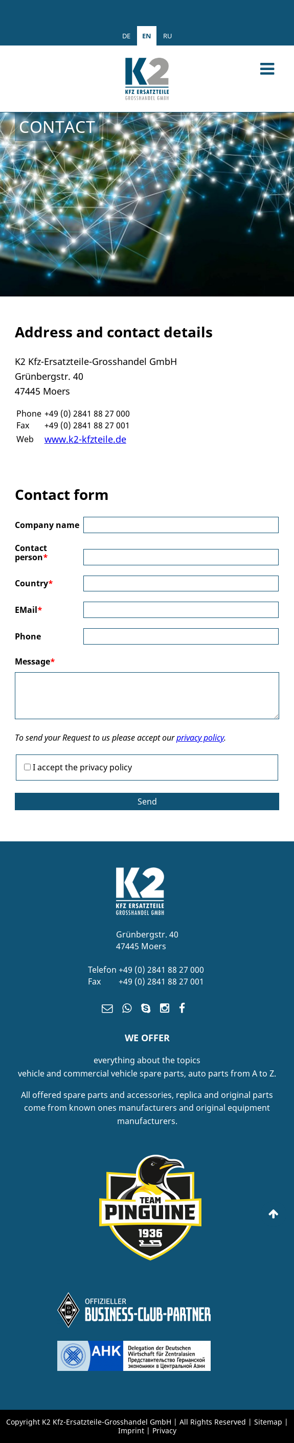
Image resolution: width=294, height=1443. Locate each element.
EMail (28, 609)
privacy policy (200, 737)
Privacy (164, 1430)
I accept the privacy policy (82, 767)
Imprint (132, 1430)
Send (147, 801)
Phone (28, 636)
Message (35, 661)
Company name (47, 525)
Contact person (31, 552)
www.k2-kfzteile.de (85, 439)
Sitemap (268, 1422)
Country (34, 583)
